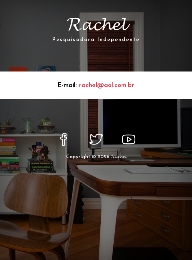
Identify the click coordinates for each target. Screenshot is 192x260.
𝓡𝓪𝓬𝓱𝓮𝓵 (118, 157)
